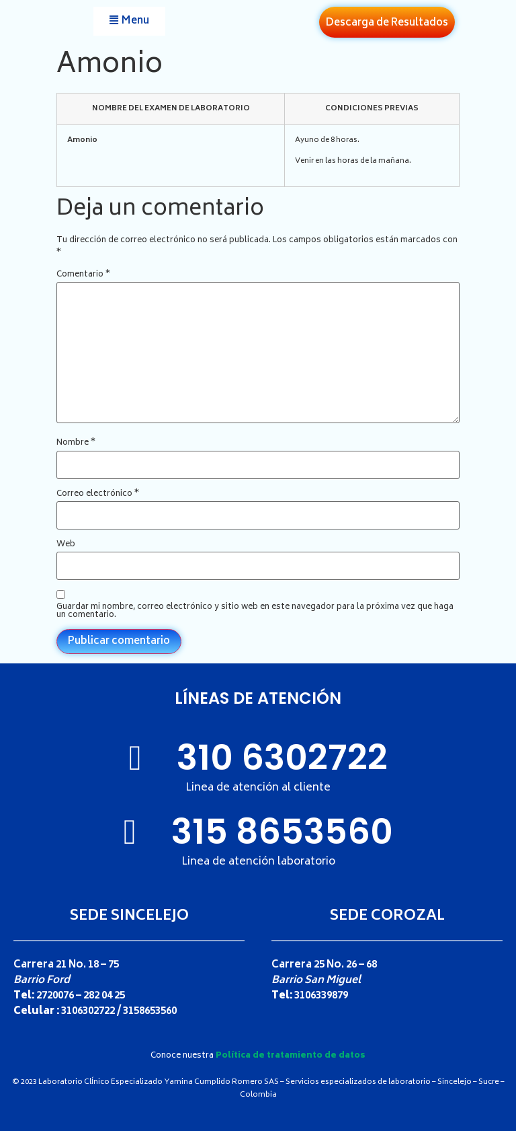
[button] (129, 21)
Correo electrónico (97, 494)
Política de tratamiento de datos (291, 1056)
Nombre (75, 443)
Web (65, 545)
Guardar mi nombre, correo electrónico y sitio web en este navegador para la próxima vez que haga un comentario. (255, 612)
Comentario (83, 275)
